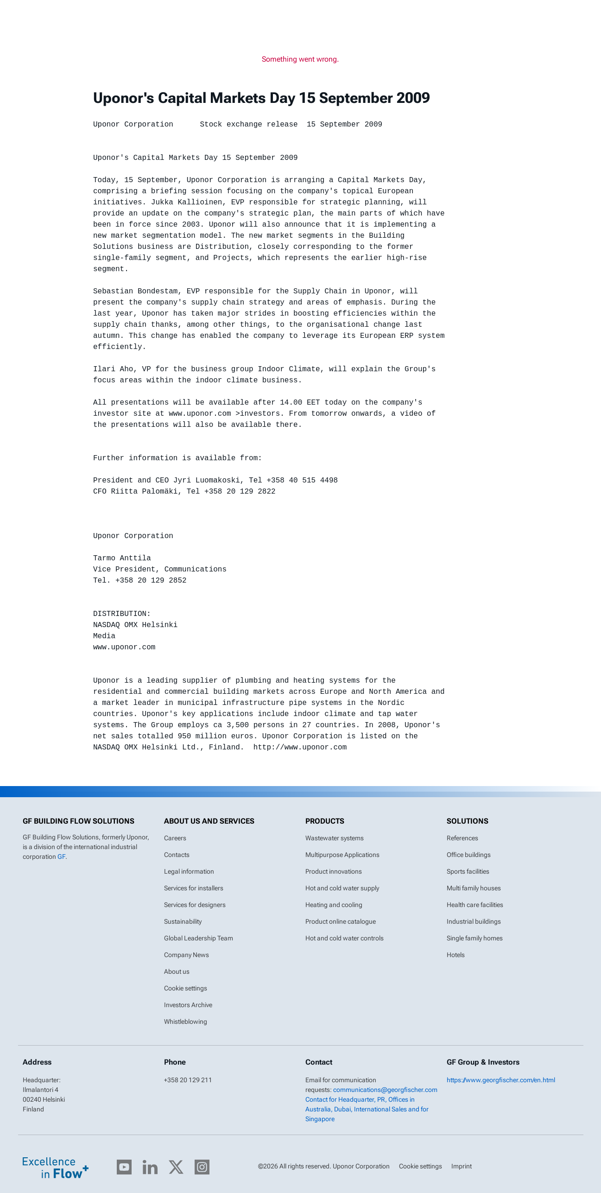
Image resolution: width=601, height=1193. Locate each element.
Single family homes (475, 938)
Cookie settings (185, 988)
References (462, 838)
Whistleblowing (185, 1021)
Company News (186, 954)
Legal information (189, 871)
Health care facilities (475, 904)
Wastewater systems (334, 838)
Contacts (177, 854)
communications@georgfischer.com (385, 1089)
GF (61, 856)
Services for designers (195, 904)
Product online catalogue (340, 921)
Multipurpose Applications (342, 854)
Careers (175, 838)
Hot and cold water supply (342, 888)
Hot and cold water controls (344, 938)
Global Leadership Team (198, 938)
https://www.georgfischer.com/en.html (501, 1080)
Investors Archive (188, 1005)
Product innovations (333, 871)
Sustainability (183, 921)
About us (177, 971)
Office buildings (469, 854)
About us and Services (209, 821)
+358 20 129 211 (188, 1080)
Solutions (467, 821)
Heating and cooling (333, 904)
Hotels (456, 954)
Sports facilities (468, 871)
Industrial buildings (474, 921)
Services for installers (193, 888)
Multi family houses (474, 888)
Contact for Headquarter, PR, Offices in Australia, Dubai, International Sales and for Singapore (367, 1109)
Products (324, 821)
